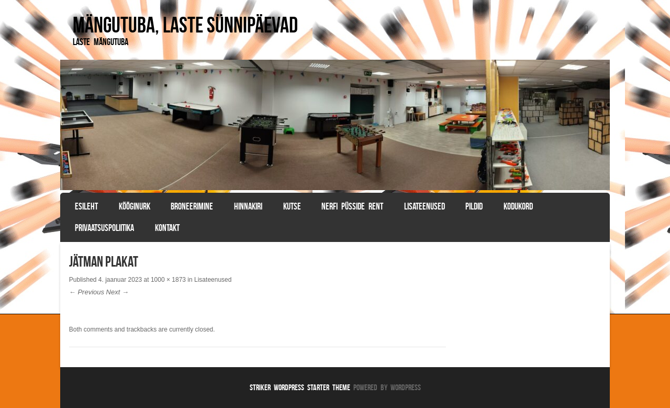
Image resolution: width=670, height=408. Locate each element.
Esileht (86, 206)
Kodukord (518, 206)
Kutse (292, 206)
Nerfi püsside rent (352, 206)
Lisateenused (424, 206)
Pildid (474, 206)
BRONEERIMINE (192, 206)
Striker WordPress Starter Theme (300, 387)
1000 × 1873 (168, 279)
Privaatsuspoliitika (104, 228)
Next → (117, 292)
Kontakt (167, 228)
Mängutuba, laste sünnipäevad (185, 25)
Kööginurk (134, 206)
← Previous (86, 292)
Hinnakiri (248, 206)
